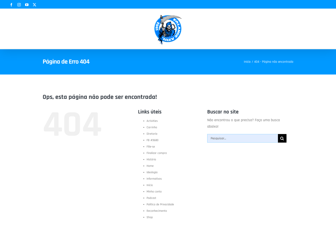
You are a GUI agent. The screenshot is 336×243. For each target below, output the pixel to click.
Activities (152, 121)
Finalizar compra (157, 153)
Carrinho (152, 127)
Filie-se (151, 147)
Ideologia (152, 172)
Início (150, 185)
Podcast (151, 198)
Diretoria (152, 134)
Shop (150, 217)
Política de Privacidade (160, 204)
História (151, 159)
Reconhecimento (157, 211)
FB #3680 (152, 140)
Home (150, 166)
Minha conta (154, 192)
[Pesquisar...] (242, 138)
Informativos (154, 179)
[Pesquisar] (282, 138)
